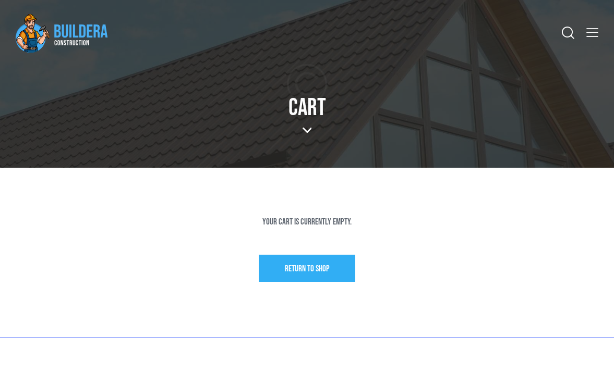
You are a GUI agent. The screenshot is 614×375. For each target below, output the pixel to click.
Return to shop (307, 269)
